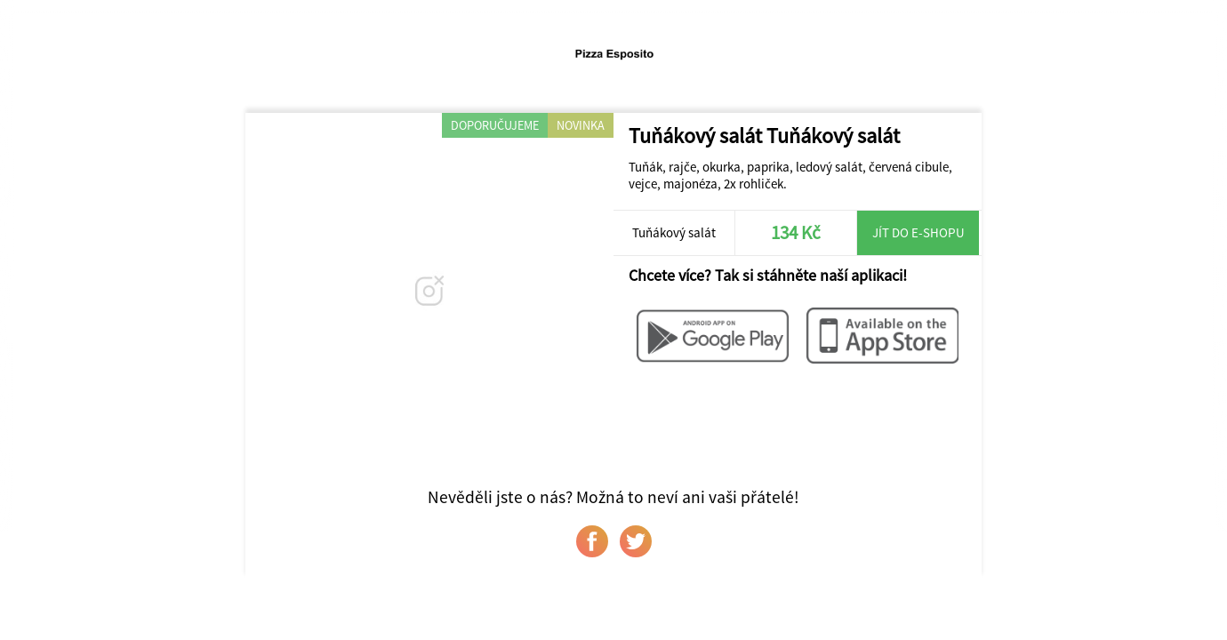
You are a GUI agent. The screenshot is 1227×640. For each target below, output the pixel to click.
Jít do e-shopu (918, 232)
